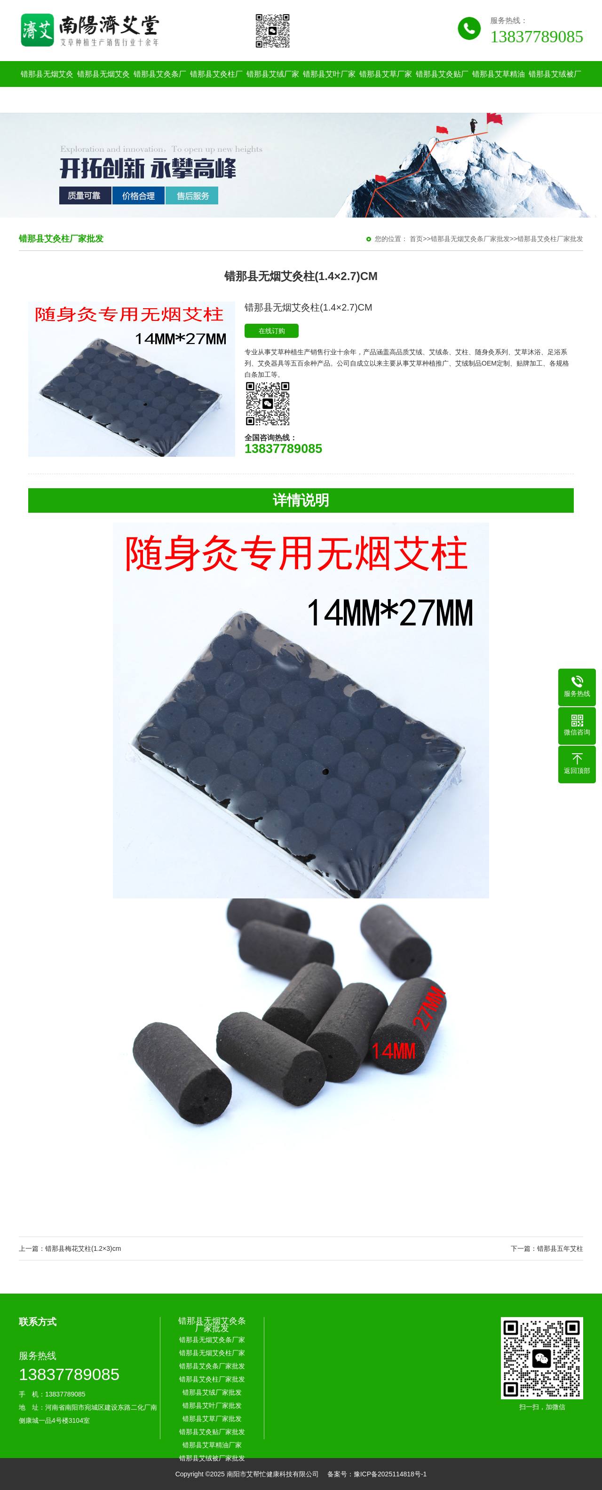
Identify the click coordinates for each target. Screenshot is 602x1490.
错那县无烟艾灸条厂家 (47, 87)
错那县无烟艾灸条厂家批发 (470, 238)
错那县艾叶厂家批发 (329, 87)
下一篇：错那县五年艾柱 (547, 1248)
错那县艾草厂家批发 (385, 87)
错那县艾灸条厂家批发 (160, 87)
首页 (416, 238)
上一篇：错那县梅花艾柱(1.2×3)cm (70, 1248)
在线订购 (272, 331)
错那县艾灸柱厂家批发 (216, 87)
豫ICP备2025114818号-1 (390, 1474)
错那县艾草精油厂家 (498, 87)
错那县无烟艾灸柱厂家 (103, 87)
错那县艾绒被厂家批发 (555, 87)
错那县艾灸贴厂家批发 (442, 87)
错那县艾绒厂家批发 (272, 87)
